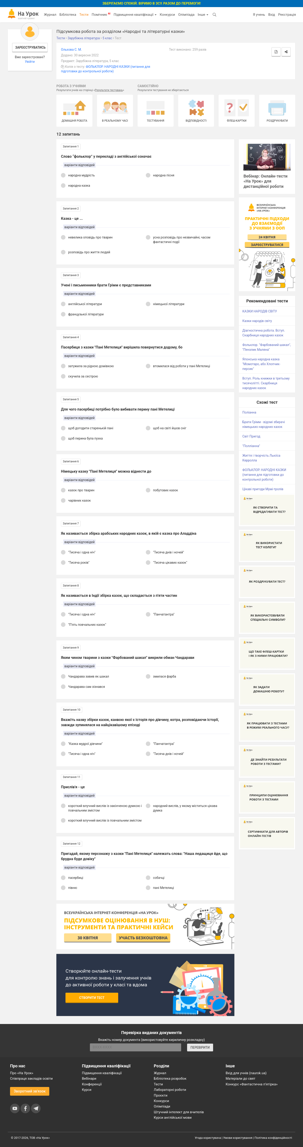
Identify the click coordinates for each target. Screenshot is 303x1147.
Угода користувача (208, 1137)
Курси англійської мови (173, 1118)
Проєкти (160, 1095)
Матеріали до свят (240, 1078)
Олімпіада (186, 15)
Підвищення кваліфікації (135, 15)
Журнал (50, 15)
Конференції (92, 1084)
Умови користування (237, 1137)
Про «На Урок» (21, 1073)
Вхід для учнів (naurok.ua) (246, 1073)
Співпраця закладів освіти (31, 1078)
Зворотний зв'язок (30, 1091)
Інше (203, 15)
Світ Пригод (251, 436)
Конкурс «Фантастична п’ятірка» (251, 1084)
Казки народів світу (257, 321)
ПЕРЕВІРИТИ (200, 1047)
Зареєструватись (30, 47)
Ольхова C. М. (71, 49)
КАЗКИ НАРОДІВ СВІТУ (259, 311)
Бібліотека (68, 15)
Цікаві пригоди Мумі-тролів (262, 489)
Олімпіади (162, 1106)
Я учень (259, 15)
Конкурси (167, 15)
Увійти (30, 61)
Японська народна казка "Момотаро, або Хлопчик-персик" (261, 364)
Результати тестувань (109, 90)
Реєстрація (287, 15)
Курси (86, 1090)
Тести (84, 15)
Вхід (271, 15)
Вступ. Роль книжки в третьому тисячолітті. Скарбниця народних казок (266, 383)
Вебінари (89, 1078)
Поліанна (249, 412)
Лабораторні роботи (170, 1090)
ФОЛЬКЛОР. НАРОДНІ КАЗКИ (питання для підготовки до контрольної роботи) (264, 474)
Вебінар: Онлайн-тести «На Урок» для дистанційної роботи (265, 181)
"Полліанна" (251, 446)
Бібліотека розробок (170, 1078)
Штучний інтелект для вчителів (179, 1112)
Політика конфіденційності (273, 1137)
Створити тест (91, 998)
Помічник (101, 14)
